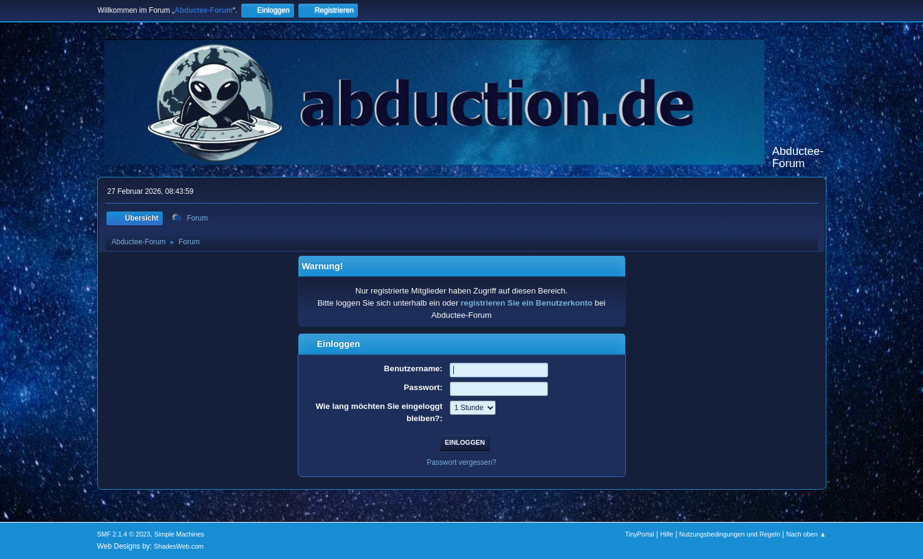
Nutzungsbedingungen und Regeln (729, 534)
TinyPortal (639, 534)
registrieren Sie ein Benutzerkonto (526, 302)
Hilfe (666, 534)
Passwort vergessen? (461, 462)
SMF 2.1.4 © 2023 (124, 534)
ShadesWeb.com (179, 546)
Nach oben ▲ (806, 534)
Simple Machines (179, 534)
